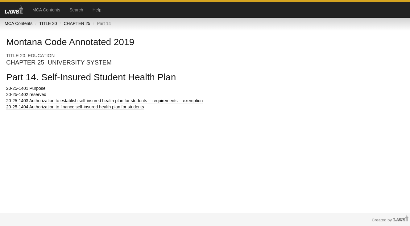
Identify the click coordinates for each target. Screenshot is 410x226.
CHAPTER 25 (77, 23)
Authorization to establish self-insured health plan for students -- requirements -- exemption (104, 100)
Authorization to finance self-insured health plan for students (75, 106)
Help (97, 9)
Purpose (26, 88)
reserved (26, 94)
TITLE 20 (48, 23)
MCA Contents (46, 9)
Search (76, 9)
